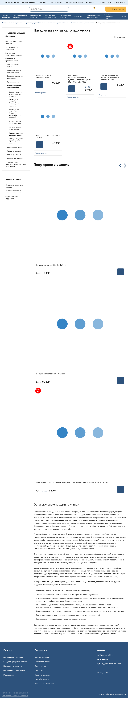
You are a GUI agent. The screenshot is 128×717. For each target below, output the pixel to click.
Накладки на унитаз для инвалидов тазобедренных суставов (15, 114)
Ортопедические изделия (14, 670)
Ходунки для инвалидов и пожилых (13, 54)
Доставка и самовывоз (74, 2)
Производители (105, 2)
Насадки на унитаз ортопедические (16, 134)
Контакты (42, 2)
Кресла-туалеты (13, 82)
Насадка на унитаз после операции (16, 122)
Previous (121, 165)
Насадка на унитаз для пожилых (16, 128)
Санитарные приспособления (11, 60)
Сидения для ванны (14, 147)
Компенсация (40, 666)
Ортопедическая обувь (13, 657)
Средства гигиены (14, 151)
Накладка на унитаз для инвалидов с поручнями (14, 103)
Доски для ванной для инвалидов (14, 71)
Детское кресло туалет (13, 65)
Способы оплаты (56, 2)
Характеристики (48, 153)
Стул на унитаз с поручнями (11, 197)
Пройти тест (102, 668)
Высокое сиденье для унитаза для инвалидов (15, 94)
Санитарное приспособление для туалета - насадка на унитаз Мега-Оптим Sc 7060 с (79, 78)
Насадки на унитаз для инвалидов (14, 86)
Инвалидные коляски (12, 666)
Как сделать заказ (42, 661)
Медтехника (8, 675)
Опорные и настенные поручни (13, 42)
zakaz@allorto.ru (104, 672)
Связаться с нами (121, 2)
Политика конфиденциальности (15, 693)
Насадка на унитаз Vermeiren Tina (44, 76)
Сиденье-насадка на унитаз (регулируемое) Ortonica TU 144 (109, 77)
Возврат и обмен (28, 2)
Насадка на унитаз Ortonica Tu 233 (48, 136)
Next (124, 165)
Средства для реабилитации (15, 661)
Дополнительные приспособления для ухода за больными (15, 164)
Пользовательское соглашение (15, 695)
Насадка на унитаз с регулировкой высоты (16, 141)
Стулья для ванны (14, 155)
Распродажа (90, 2)
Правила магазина (42, 675)
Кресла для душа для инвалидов (15, 77)
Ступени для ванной (15, 158)
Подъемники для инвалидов (11, 48)
